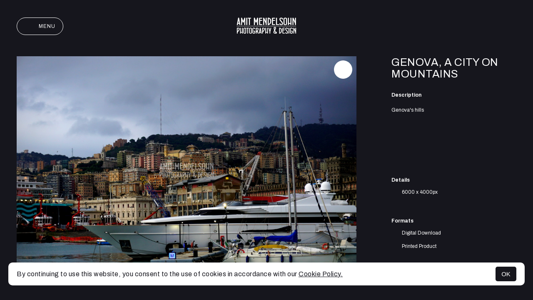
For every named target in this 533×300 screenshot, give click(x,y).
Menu (40, 26)
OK (506, 274)
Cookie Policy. (321, 274)
